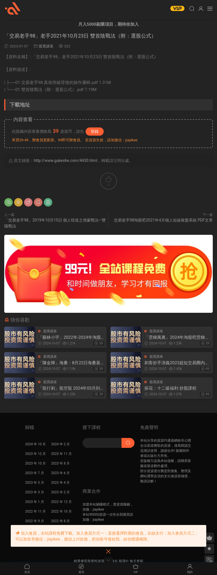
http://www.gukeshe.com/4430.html (65, 160)
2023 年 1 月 (34, 502)
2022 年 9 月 (34, 521)
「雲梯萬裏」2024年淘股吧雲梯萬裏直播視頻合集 (176, 337)
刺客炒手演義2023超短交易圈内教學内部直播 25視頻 (176, 363)
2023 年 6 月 (60, 473)
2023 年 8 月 (60, 463)
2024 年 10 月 (35, 444)
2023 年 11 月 (61, 454)
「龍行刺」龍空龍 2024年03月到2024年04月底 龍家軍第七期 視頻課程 (69, 388)
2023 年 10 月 (35, 463)
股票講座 (46, 46)
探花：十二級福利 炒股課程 (170, 388)
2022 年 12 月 (61, 502)
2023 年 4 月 (60, 483)
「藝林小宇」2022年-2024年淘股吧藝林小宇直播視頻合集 (69, 337)
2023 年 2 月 (60, 492)
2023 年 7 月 (34, 473)
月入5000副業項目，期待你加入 (108, 24)
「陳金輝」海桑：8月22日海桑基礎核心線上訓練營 (69, 363)
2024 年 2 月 (60, 444)
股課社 (12, 8)
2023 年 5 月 (34, 483)
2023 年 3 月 (34, 492)
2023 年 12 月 (35, 454)
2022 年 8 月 (60, 521)
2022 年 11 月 (35, 511)
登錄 (95, 131)
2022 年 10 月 (61, 511)
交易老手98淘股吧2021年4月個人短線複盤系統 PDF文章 (163, 220)
